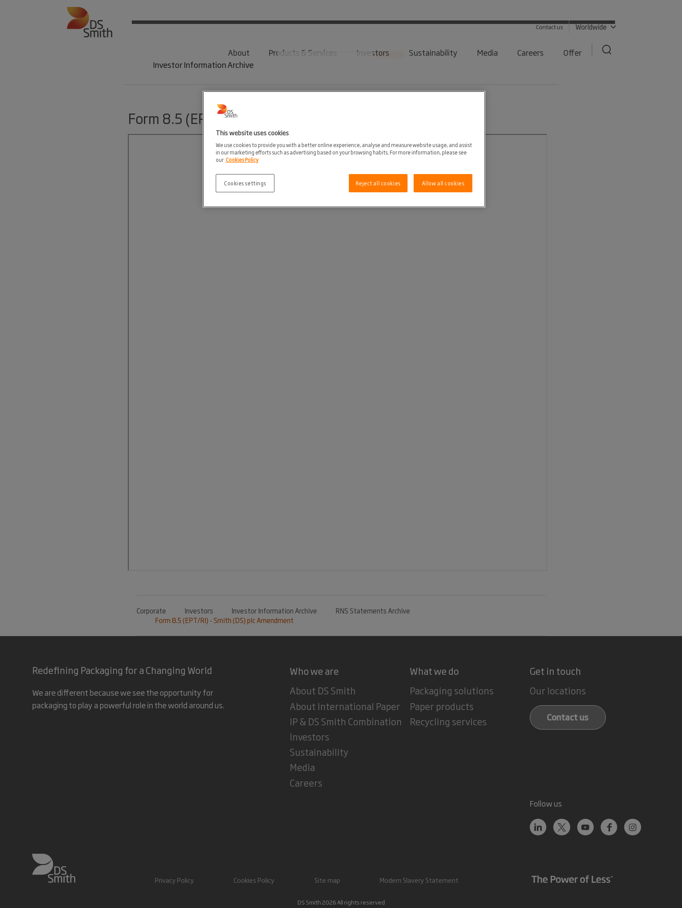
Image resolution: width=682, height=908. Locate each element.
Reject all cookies (378, 183)
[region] (344, 149)
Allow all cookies (443, 183)
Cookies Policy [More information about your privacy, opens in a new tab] (242, 159)
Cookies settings (245, 183)
